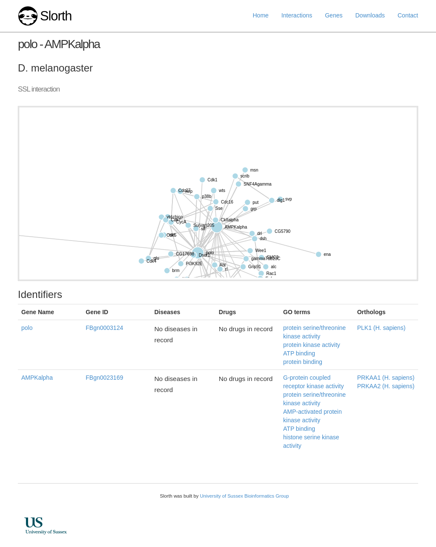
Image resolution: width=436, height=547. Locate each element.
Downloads (369, 15)
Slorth (56, 16)
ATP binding (299, 353)
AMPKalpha (37, 377)
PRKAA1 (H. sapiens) (386, 377)
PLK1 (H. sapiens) (381, 327)
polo (26, 327)
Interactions (296, 15)
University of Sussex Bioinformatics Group (244, 495)
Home (261, 15)
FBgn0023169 (104, 377)
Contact (408, 15)
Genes (333, 15)
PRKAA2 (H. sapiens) (386, 386)
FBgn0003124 (104, 327)
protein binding (302, 361)
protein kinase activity (311, 344)
